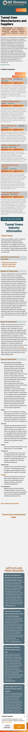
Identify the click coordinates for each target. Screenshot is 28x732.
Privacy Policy (8, 722)
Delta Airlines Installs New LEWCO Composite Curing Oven (12, 650)
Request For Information (19, 76)
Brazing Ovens (14, 33)
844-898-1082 (13, 194)
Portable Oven (20, 29)
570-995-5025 (13, 168)
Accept (19, 726)
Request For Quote (21, 10)
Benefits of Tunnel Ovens (9, 262)
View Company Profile (6, 82)
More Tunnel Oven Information (10, 503)
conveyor (21, 347)
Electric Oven (7, 33)
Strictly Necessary (7, 726)
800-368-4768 (4, 81)
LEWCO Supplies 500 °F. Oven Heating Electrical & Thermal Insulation (13, 689)
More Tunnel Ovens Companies (12, 219)
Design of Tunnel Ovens (9, 264)
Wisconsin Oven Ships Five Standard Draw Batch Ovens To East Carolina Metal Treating (14, 578)
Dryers (14, 29)
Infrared (3, 474)
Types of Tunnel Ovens (8, 266)
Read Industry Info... (6, 64)
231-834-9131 (10, 103)
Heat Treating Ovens (19, 27)
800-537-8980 (12, 147)
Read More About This (10, 605)
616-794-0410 (4, 127)
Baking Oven (22, 31)
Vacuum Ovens (14, 31)
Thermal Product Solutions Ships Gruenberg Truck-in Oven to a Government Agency (14, 614)
